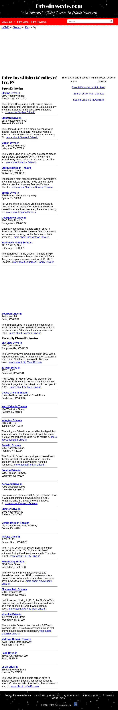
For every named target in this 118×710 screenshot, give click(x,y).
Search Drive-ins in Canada (88, 93)
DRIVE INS (39, 695)
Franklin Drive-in (11, 445)
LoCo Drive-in (10, 667)
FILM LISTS (54, 695)
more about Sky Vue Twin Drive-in (27, 608)
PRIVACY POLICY (92, 695)
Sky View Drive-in (12, 342)
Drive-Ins (8, 22)
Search (17, 27)
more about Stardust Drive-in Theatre (32, 187)
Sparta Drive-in (10, 192)
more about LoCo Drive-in (25, 686)
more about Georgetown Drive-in (31, 237)
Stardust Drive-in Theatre (16, 167)
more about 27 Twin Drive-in (25, 387)
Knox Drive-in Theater (14, 406)
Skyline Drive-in (11, 93)
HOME (5, 27)
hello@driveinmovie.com (18, 695)
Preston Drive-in (11, 470)
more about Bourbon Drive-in (25, 333)
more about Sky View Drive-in (25, 362)
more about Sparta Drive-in (21, 212)
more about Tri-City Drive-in (25, 556)
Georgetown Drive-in (14, 217)
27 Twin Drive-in (11, 367)
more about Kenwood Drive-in (21, 503)
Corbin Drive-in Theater (15, 522)
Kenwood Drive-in (12, 484)
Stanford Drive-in (12, 118)
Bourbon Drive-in (12, 313)
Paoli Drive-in (9, 653)
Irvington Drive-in (12, 420)
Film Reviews (39, 22)
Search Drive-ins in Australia (88, 99)
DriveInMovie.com (59, 6)
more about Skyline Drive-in (20, 112)
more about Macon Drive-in (21, 162)
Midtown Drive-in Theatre (16, 639)
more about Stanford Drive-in (22, 137)
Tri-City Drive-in (11, 536)
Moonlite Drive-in (12, 614)
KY (26, 27)
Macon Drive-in (10, 143)
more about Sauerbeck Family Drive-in (33, 262)
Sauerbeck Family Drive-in (17, 242)
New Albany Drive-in (13, 561)
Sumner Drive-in (11, 509)
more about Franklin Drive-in (29, 464)
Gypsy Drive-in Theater (15, 392)
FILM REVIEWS (71, 695)
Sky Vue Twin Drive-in (14, 589)
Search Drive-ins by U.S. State (88, 87)
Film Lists (23, 22)
